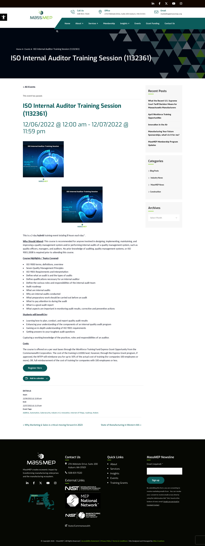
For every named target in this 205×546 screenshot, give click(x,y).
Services (115, 468)
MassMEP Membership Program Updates (163, 143)
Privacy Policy (106, 541)
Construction (155, 192)
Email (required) (155, 464)
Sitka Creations (158, 541)
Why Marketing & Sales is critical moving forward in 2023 (53, 424)
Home (31, 49)
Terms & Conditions (120, 541)
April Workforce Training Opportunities (159, 116)
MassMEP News (157, 185)
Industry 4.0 (55, 413)
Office (107, 10)
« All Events (29, 86)
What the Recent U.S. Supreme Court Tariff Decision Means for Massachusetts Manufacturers (162, 104)
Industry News (157, 178)
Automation (34, 413)
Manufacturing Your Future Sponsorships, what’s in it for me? (163, 133)
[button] (3, 17)
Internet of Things (77, 413)
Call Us (80, 10)
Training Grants (119, 483)
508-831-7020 (83, 14)
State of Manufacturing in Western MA (121, 424)
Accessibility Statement (90, 541)
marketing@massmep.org (171, 14)
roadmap (88, 413)
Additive (26, 413)
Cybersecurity (45, 413)
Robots (95, 413)
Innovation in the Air (158, 124)
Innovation (65, 413)
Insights (114, 473)
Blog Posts (154, 171)
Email (163, 10)
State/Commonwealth (79, 525)
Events (40, 49)
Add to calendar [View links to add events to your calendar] (37, 378)
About (113, 464)
